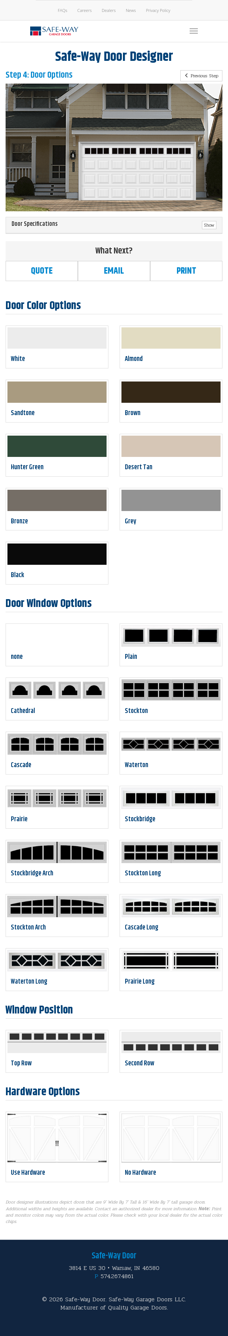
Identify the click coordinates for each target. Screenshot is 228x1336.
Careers (84, 10)
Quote (42, 271)
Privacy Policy (158, 10)
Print (186, 271)
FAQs (62, 10)
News (131, 10)
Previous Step (201, 75)
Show (209, 225)
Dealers (109, 10)
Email (114, 271)
